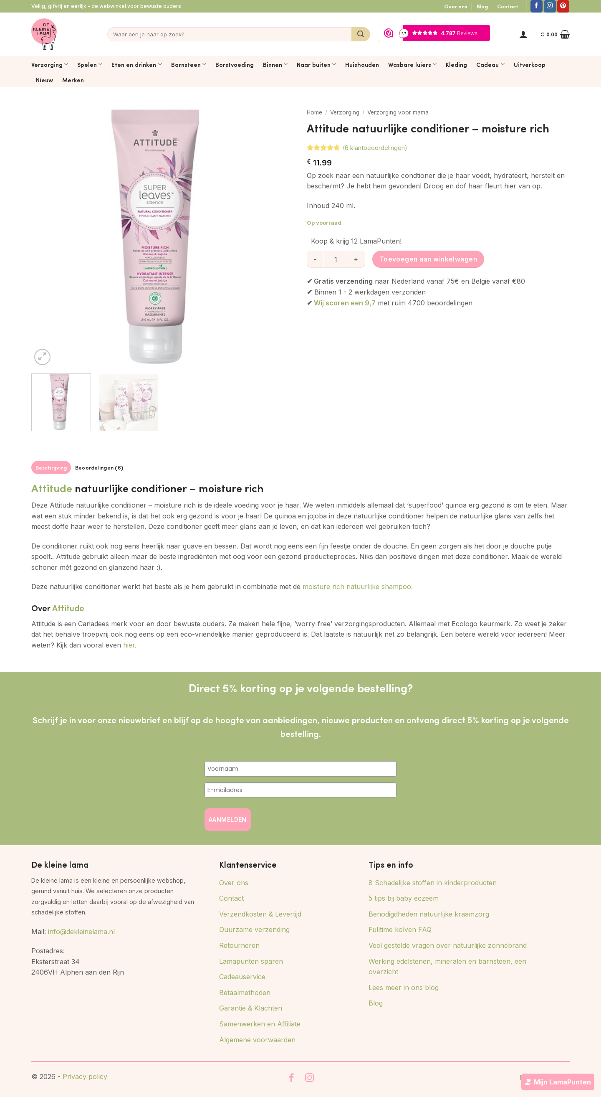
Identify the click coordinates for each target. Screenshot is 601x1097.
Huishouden (362, 64)
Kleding (456, 64)
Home (314, 112)
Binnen (275, 64)
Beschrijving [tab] (51, 467)
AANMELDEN (228, 819)
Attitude (51, 487)
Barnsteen (188, 64)
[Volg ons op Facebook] (536, 6)
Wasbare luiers (412, 64)
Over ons (455, 6)
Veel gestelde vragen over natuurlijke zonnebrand (448, 945)
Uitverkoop (529, 64)
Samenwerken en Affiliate (259, 1024)
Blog (482, 6)
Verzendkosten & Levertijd (260, 914)
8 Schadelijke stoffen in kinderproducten (433, 883)
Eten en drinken (136, 64)
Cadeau (490, 64)
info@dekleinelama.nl (81, 931)
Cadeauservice (242, 977)
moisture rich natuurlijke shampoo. (358, 586)
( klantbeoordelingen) (375, 147)
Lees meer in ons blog (404, 987)
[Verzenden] (360, 34)
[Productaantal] (335, 259)
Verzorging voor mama (398, 112)
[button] (523, 34)
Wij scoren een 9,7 (345, 303)
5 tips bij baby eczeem (404, 898)
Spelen (89, 64)
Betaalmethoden (244, 992)
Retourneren (239, 945)
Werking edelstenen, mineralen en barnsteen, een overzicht (447, 966)
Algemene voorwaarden (257, 1040)
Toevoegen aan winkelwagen (428, 259)
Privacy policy (85, 1076)
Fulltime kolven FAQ (400, 929)
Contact (507, 6)
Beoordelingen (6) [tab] (99, 467)
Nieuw (44, 80)
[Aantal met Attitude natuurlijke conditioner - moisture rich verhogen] (356, 259)
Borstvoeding (234, 64)
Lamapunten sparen (251, 961)
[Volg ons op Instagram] (550, 6)
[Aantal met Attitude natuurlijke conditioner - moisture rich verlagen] (315, 259)
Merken (73, 80)
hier (129, 645)
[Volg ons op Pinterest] (563, 6)
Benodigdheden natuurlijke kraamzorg (429, 914)
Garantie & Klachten (250, 1008)
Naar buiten (316, 64)
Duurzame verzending (254, 929)
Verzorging (49, 64)
